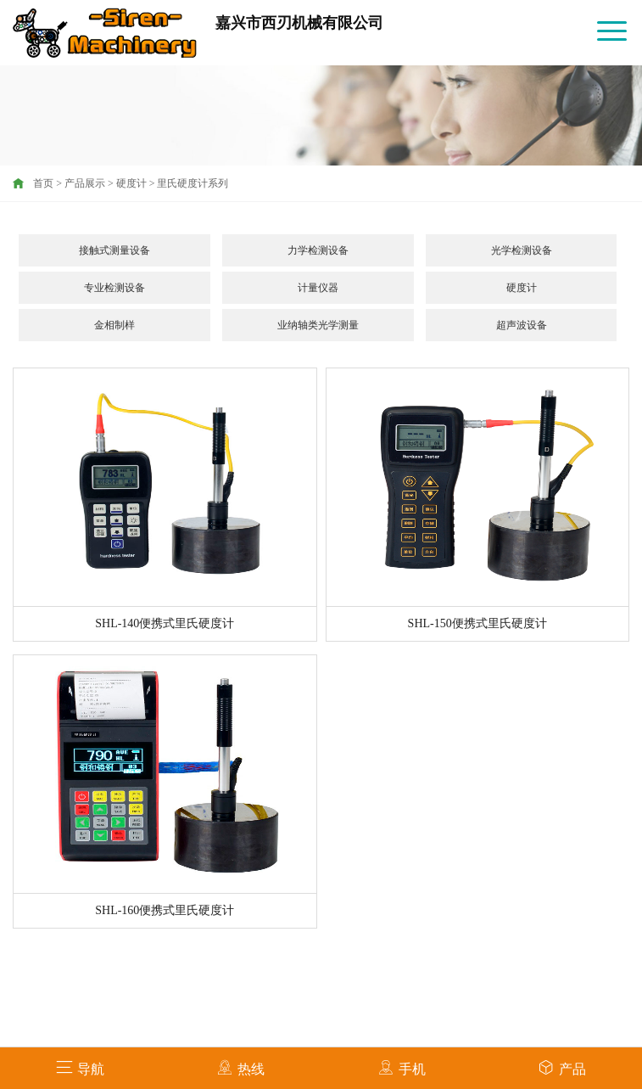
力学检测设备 (318, 250)
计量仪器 (318, 288)
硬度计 (131, 183)
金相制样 (114, 325)
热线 (240, 1067)
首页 (43, 183)
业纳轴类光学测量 (318, 325)
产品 (562, 1067)
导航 (80, 1067)
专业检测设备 (114, 288)
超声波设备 (521, 325)
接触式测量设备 (114, 250)
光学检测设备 (521, 250)
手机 (401, 1067)
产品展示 (84, 183)
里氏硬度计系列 (192, 183)
